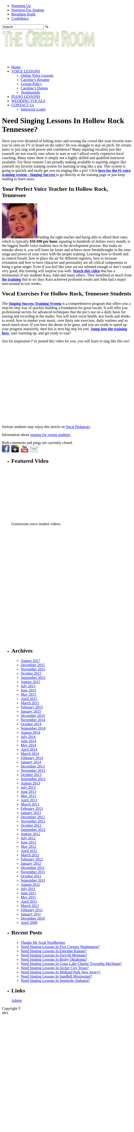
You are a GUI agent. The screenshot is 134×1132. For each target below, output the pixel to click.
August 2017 (30, 661)
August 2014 (30, 732)
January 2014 (31, 762)
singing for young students (50, 435)
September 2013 (33, 779)
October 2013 (31, 775)
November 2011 (33, 872)
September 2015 (33, 678)
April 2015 (29, 699)
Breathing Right (23, 14)
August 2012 (30, 834)
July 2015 (28, 686)
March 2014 (30, 754)
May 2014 (28, 745)
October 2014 (31, 724)
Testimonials (30, 92)
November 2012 (33, 821)
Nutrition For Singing (27, 10)
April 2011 (29, 901)
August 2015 (30, 682)
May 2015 (28, 694)
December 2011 (33, 868)
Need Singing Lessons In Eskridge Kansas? (54, 951)
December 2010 (33, 918)
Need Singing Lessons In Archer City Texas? (54, 968)
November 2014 (33, 720)
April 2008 (29, 923)
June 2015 (28, 690)
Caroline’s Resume (35, 80)
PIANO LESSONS (25, 97)
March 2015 (30, 703)
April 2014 (29, 749)
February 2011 (32, 910)
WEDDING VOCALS (28, 101)
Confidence (20, 18)
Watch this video (86, 271)
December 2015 (33, 665)
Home (16, 67)
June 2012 (28, 842)
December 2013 (33, 766)
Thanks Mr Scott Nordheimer (43, 943)
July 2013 (28, 787)
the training (11, 279)
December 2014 (33, 716)
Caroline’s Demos (34, 88)
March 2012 (30, 855)
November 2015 (33, 669)
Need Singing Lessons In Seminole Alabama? (55, 981)
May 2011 (28, 897)
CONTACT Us (22, 105)
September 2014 (33, 728)
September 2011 (33, 880)
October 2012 (31, 825)
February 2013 (32, 809)
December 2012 (33, 817)
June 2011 (28, 893)
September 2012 (33, 830)
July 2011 (28, 889)
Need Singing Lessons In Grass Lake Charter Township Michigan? (71, 964)
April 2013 (29, 800)
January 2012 (31, 863)
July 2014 (28, 737)
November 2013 (33, 771)
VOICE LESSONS (25, 71)
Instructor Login (33, 109)
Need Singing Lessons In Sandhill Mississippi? (56, 976)
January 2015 (31, 711)
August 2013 (30, 783)
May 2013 (28, 796)
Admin (16, 1000)
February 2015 (32, 707)
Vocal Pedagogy (78, 427)
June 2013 (28, 792)
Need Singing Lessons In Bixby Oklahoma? (54, 959)
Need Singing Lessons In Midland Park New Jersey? (60, 972)
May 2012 (28, 847)
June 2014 (28, 741)
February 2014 (32, 758)
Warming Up (21, 6)
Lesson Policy (31, 84)
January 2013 (31, 813)
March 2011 (30, 906)
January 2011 (31, 914)
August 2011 (30, 885)
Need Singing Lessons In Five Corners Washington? (60, 947)
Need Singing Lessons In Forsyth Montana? (54, 955)
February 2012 (32, 859)
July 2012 (28, 838)
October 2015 (31, 673)
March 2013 (30, 804)
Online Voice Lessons (37, 75)
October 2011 (31, 876)
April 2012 (29, 851)
